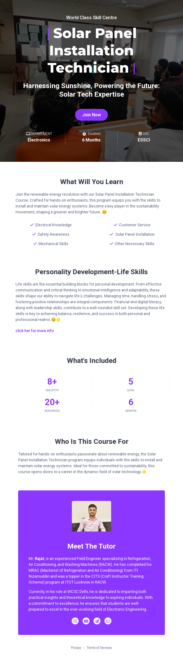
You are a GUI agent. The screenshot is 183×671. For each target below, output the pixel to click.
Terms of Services (99, 647)
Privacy (76, 647)
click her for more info (35, 330)
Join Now (91, 114)
